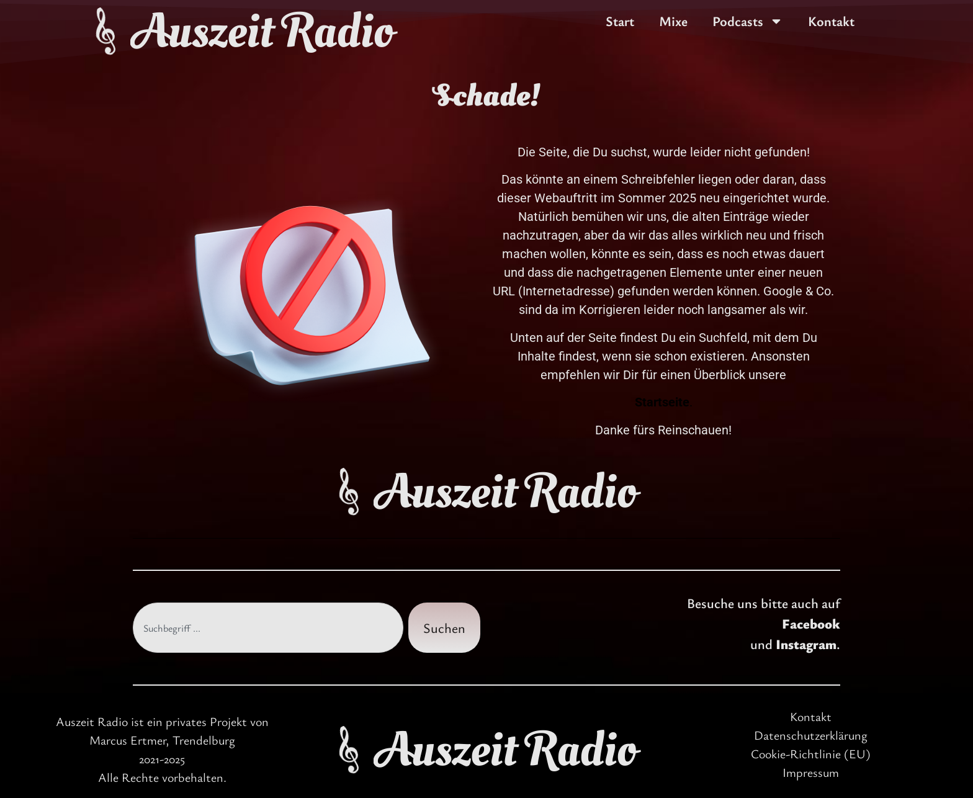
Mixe (673, 21)
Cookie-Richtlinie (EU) (811, 753)
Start (620, 21)
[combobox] (268, 628)
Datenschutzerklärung (811, 735)
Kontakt (831, 21)
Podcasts (747, 21)
